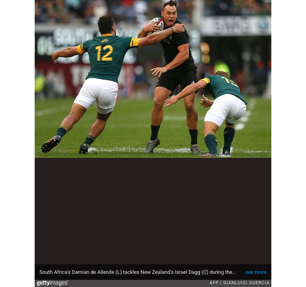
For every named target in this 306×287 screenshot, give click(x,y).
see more (256, 272)
